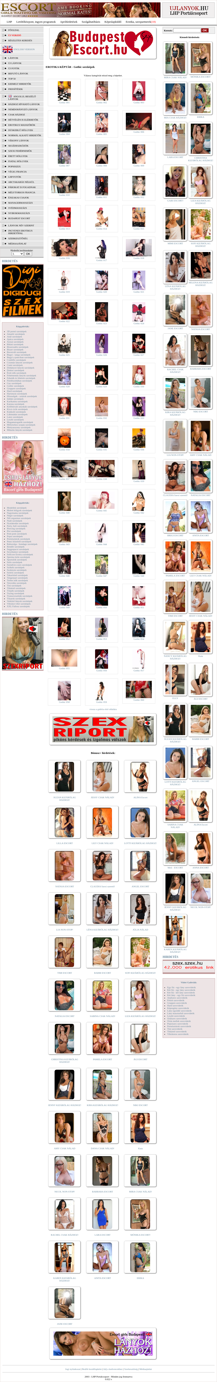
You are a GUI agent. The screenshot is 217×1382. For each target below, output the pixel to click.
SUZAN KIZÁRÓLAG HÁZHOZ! (64, 798)
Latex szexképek (15, 417)
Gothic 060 (138, 700)
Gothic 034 (64, 449)
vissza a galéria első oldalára (103, 709)
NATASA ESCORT (64, 886)
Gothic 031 (64, 418)
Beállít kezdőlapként (92, 1369)
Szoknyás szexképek (17, 570)
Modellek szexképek (17, 507)
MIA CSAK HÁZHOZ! (175, 117)
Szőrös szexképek (15, 572)
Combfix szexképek (16, 360)
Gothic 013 (64, 228)
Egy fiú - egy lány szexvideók (181, 987)
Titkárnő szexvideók (177, 1031)
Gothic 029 (101, 386)
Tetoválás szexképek (17, 583)
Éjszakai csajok (18, 197)
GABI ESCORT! (175, 200)
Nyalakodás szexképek (18, 523)
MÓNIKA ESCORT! (140, 1235)
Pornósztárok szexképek (18, 539)
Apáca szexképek (15, 339)
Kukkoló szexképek (16, 411)
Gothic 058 (64, 702)
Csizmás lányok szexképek (20, 362)
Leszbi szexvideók (176, 1016)
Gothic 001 (64, 102)
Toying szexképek (15, 593)
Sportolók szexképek (17, 559)
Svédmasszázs (17, 208)
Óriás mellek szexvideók (179, 1021)
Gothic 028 (64, 386)
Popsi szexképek (15, 536)
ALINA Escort (140, 797)
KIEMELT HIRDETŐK (19, 84)
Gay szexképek (14, 383)
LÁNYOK (13, 58)
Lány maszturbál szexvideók (180, 1013)
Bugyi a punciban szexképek (20, 357)
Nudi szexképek (14, 520)
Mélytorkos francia (21, 192)
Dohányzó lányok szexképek (20, 367)
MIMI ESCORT (175, 243)
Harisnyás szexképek (17, 393)
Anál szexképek (14, 336)
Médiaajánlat (145, 1369)
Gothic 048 (138, 576)
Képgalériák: (22, 326)
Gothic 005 (101, 134)
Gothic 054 (138, 639)
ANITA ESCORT (102, 1278)
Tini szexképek (14, 585)
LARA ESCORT (103, 1235)
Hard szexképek (14, 391)
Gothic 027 (138, 355)
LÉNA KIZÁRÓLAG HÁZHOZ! (102, 929)
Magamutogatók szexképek (20, 422)
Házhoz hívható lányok (24, 104)
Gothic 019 (64, 291)
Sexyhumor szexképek (17, 552)
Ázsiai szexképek (15, 341)
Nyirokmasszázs (19, 213)
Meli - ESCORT (175, 867)
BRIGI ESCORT (175, 535)
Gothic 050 (101, 607)
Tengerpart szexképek (17, 577)
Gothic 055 (64, 668)
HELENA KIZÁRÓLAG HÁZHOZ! (200, 283)
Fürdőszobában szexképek (19, 380)
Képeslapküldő (113, 21)
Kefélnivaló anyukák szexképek (22, 406)
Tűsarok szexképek (16, 598)
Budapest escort (19, 218)
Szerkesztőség (131, 1369)
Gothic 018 (138, 258)
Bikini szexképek (15, 344)
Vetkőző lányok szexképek (19, 601)
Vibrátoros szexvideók (178, 1034)
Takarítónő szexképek (17, 575)
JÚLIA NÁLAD (140, 929)
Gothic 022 (64, 321)
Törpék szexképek (15, 590)
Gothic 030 (138, 386)
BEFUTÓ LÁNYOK (18, 73)
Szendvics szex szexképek (19, 564)
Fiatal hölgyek (18, 161)
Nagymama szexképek (17, 513)
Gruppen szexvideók (177, 1003)
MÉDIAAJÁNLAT (17, 243)
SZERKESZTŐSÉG (18, 238)
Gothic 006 (138, 132)
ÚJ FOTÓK (13, 68)
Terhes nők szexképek (17, 580)
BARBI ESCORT (102, 973)
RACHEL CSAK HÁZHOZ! (64, 1235)
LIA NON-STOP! (64, 929)
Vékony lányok (18, 140)
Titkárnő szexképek (16, 588)
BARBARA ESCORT (102, 1191)
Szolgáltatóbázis (91, 21)
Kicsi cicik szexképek (17, 409)
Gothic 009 (138, 165)
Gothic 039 (138, 481)
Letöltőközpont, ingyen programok (36, 21)
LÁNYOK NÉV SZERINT (21, 225)
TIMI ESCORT (64, 973)
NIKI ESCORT (140, 1105)
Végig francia (17, 171)
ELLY (175, 698)
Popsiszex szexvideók (177, 1023)
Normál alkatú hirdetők (24, 135)
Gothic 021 (138, 291)
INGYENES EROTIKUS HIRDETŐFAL (20, 232)
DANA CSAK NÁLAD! (102, 1148)
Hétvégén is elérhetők (23, 119)
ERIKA (140, 1278)
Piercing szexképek (16, 528)
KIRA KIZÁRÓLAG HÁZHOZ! (102, 1105)
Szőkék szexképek (15, 567)
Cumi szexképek (15, 365)
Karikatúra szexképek (17, 401)
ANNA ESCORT (201, 867)
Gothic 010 (64, 195)
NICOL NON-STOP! (65, 1191)
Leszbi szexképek (15, 419)
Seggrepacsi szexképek (18, 549)
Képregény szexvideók (178, 1008)
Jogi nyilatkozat (72, 1369)
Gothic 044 (101, 544)
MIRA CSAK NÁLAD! (140, 1191)
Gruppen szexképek (16, 388)
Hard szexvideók (175, 1005)
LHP (9, 21)
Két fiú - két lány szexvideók (181, 992)
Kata (140, 1148)
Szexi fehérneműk (20, 151)
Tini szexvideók (174, 1029)
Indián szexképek (15, 398)
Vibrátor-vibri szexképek (19, 603)
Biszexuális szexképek (17, 347)
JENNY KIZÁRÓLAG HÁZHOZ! (64, 1105)
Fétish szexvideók (175, 1000)
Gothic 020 (101, 291)
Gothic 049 (64, 607)
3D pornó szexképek (16, 331)
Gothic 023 (101, 323)
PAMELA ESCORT (102, 1059)
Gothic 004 (64, 134)
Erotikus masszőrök (21, 125)
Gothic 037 (64, 479)
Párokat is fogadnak (22, 187)
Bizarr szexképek (15, 349)
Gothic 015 (138, 228)
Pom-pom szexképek (17, 533)
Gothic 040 (64, 512)
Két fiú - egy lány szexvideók (181, 990)
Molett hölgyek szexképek (19, 510)
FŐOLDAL (13, 30)
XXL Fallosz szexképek (18, 606)
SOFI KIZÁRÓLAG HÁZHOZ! (140, 973)
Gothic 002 (101, 102)
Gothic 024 (138, 323)
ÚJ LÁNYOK (14, 63)
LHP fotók (14, 177)
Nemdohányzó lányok (23, 109)
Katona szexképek (15, 404)
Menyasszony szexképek (19, 427)
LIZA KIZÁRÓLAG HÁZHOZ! (140, 1016)
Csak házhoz (16, 114)
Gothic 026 (101, 355)
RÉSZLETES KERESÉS (20, 40)
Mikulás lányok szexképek (19, 430)
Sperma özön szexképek (18, 557)
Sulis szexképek (14, 562)
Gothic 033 (138, 418)
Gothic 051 (138, 607)
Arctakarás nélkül (21, 182)
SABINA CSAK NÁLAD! (102, 1016)
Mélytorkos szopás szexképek (21, 424)
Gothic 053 (101, 639)
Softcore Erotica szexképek (20, 554)
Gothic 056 (101, 670)
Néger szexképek (15, 515)
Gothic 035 (101, 449)
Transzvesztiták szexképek (19, 596)
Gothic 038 (101, 479)
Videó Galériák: (189, 982)
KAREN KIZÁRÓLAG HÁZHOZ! (64, 1279)
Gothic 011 (101, 197)
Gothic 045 (138, 544)
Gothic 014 (101, 228)
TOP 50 (12, 78)
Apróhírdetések (68, 21)
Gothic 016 (64, 258)
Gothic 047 (101, 576)
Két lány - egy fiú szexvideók (181, 995)
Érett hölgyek (18, 156)
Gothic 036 (138, 449)
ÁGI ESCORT (140, 1059)
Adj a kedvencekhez (113, 1369)
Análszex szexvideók (177, 997)
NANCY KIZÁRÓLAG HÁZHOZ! (175, 657)
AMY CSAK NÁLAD (64, 1148)
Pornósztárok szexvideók (179, 1026)
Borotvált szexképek (16, 352)
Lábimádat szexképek (17, 414)
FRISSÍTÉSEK (15, 89)
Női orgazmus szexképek (19, 518)
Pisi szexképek (14, 531)
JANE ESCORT (64, 1324)
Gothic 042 (138, 512)
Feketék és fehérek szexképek (21, 378)
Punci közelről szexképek (19, 541)
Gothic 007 (64, 165)
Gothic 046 (64, 576)
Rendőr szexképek (15, 546)
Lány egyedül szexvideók (179, 1010)
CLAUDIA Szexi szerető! (102, 886)
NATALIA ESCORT (64, 1016)
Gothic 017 (101, 260)
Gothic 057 (138, 670)
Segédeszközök (18, 145)
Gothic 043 (64, 544)
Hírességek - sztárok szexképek (22, 396)
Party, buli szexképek (17, 526)
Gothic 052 (64, 639)
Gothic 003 (138, 102)
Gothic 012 (138, 197)
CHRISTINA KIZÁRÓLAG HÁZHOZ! (64, 1060)
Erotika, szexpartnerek (138, 21)
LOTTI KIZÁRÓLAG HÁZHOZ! (140, 843)
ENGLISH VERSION (24, 49)
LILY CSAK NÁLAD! (102, 843)
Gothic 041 (101, 510)
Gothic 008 (101, 165)
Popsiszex (14, 166)
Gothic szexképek (15, 386)
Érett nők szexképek (16, 373)
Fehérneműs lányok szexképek (21, 375)
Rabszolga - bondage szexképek (22, 544)
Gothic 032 (101, 418)
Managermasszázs (20, 202)
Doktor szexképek (15, 370)
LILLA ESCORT (65, 843)
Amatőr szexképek (16, 334)
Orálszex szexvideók (177, 1018)
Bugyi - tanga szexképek (18, 354)
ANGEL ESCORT (140, 886)
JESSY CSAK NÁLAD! (102, 797)
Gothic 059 (101, 702)
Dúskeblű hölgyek (20, 130)
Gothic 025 (64, 355)
